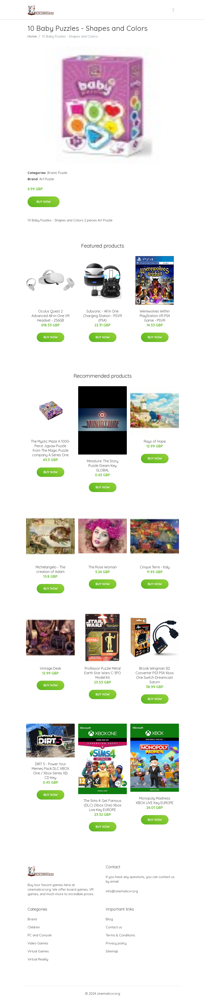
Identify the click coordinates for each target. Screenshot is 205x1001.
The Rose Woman (102, 567)
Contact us (114, 927)
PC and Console (40, 935)
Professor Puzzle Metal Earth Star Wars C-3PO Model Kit (102, 673)
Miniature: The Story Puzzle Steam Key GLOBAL (102, 465)
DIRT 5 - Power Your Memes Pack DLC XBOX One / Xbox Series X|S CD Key (50, 771)
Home (32, 36)
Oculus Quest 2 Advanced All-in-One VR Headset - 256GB (50, 315)
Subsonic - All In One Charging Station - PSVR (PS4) (102, 315)
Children (34, 927)
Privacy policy (116, 943)
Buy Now (43, 202)
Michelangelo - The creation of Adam (50, 569)
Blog (109, 919)
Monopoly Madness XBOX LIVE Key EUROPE (155, 800)
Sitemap (112, 951)
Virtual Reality (38, 959)
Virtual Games (38, 951)
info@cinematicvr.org (122, 891)
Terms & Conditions (120, 935)
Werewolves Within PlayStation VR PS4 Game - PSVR (155, 315)
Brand (51, 173)
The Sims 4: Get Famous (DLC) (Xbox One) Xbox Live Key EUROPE (102, 805)
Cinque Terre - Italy (155, 567)
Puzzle (62, 173)
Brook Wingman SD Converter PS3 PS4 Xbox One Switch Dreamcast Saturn (155, 675)
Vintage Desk (50, 668)
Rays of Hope (155, 441)
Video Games (38, 943)
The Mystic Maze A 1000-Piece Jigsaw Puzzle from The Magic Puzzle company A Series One (50, 448)
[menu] (173, 10)
